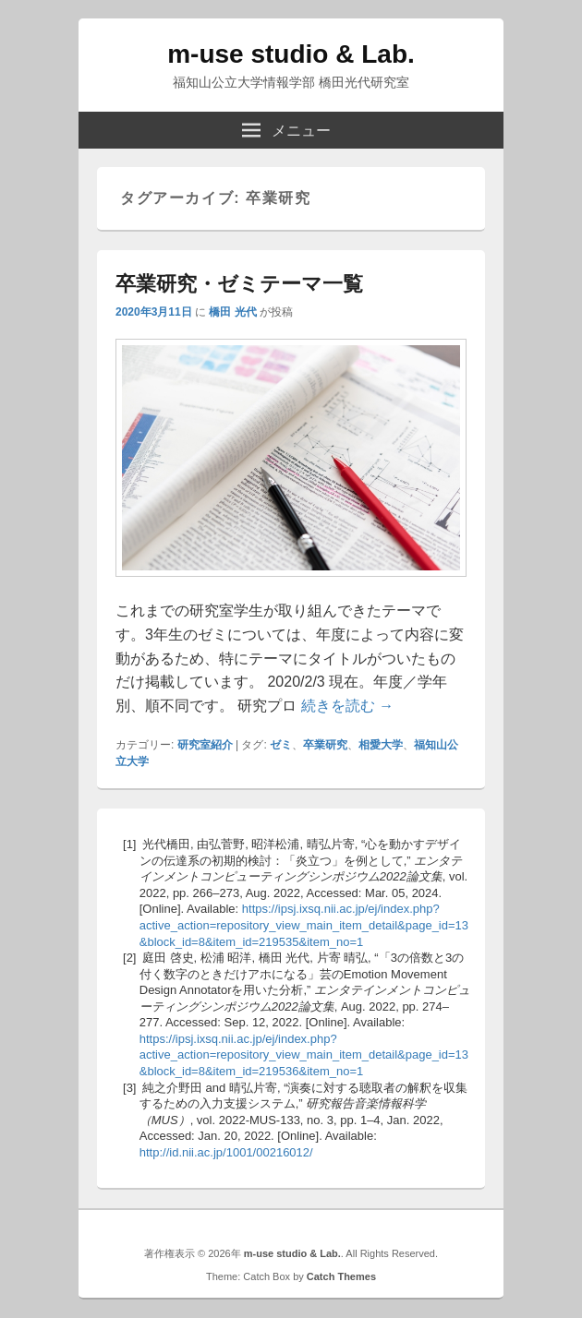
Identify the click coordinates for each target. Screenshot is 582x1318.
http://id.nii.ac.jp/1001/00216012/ (226, 1152)
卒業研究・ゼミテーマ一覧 (239, 283)
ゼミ (281, 744)
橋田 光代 (232, 312)
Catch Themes (341, 1276)
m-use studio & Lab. (291, 54)
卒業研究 (325, 744)
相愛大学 (380, 744)
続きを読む (347, 705)
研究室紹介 (205, 744)
